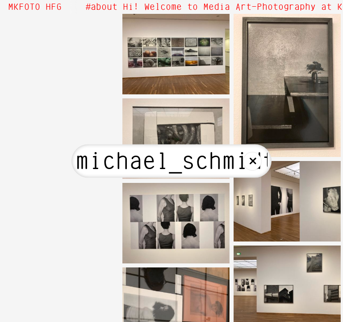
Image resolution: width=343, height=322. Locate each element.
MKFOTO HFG (35, 7)
